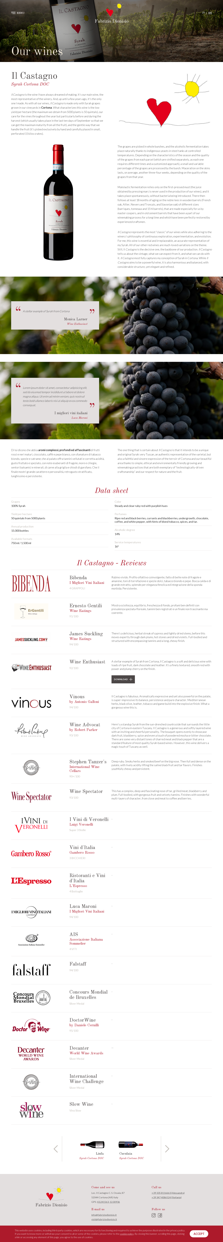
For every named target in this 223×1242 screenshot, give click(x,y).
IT (203, 13)
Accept (199, 1233)
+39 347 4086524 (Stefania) (166, 1197)
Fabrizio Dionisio (112, 21)
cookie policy (127, 1233)
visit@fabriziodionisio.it (104, 1219)
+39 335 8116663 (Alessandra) (168, 1192)
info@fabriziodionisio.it (104, 1214)
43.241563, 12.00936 (108, 1201)
